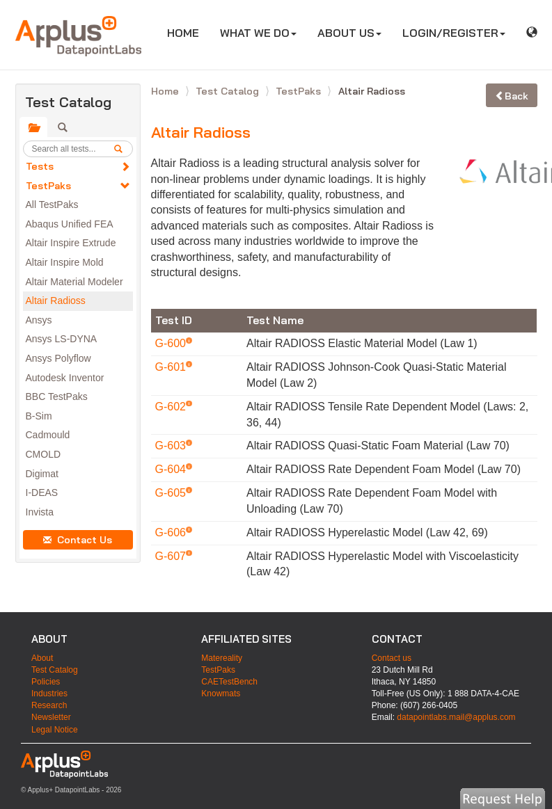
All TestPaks (52, 204)
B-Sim (39, 416)
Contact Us (77, 540)
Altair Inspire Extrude (71, 242)
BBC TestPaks (57, 396)
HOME (188, 32)
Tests (40, 166)
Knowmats (220, 693)
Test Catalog (229, 91)
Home (166, 91)
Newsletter (51, 717)
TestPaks (48, 185)
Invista (40, 512)
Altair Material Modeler (74, 281)
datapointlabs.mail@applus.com (456, 717)
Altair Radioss (56, 300)
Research (49, 705)
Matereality (221, 658)
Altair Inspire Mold (65, 262)
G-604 (172, 469)
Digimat (42, 473)
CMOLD (43, 454)
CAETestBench (229, 682)
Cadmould (48, 434)
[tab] (33, 127)
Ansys (39, 320)
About (42, 658)
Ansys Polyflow (58, 358)
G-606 (172, 532)
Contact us (391, 658)
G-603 (172, 445)
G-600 (172, 343)
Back (511, 96)
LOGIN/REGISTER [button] (453, 33)
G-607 (172, 556)
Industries (49, 693)
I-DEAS (42, 492)
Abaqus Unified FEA (69, 224)
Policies (45, 682)
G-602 (172, 406)
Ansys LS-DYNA (61, 338)
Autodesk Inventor (65, 377)
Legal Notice (54, 730)
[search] (123, 149)
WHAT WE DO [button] (258, 33)
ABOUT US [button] (349, 33)
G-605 (172, 493)
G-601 (172, 367)
